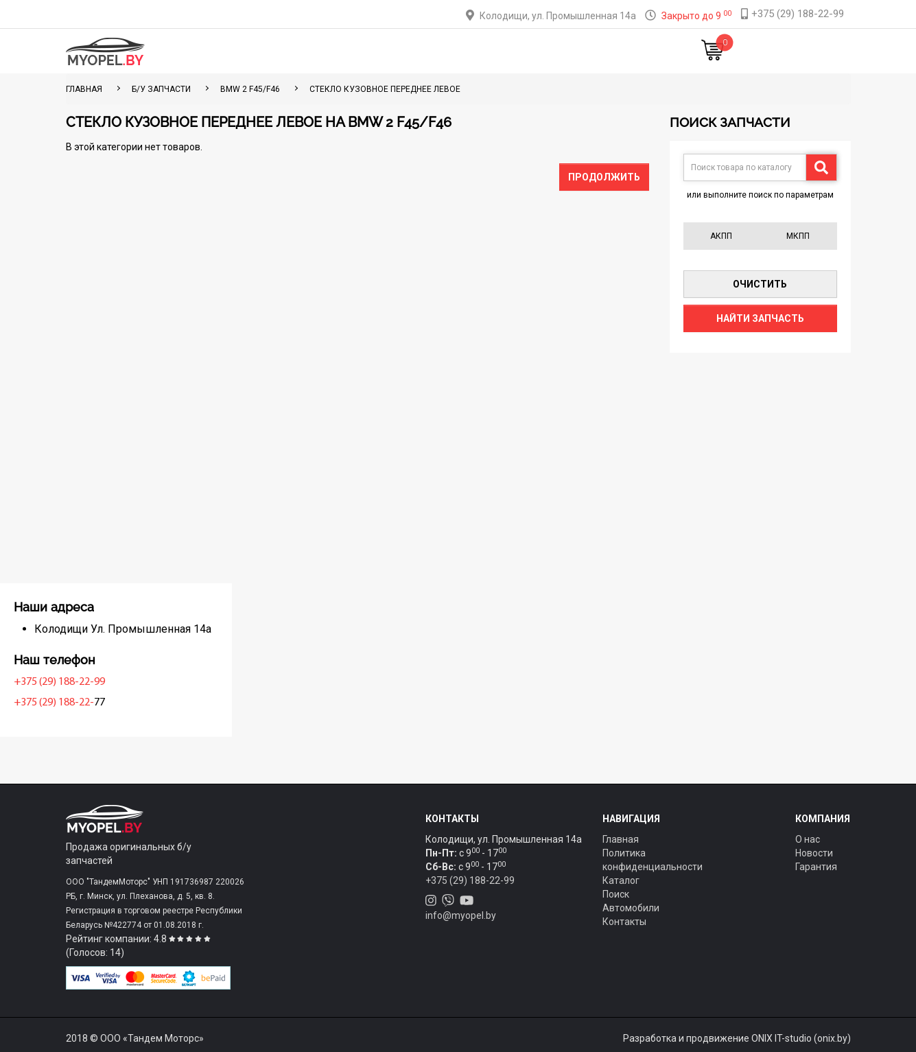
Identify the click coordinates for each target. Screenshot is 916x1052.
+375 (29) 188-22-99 (115, 682)
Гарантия (816, 866)
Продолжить (604, 177)
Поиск (615, 894)
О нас (807, 839)
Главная (250, 51)
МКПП (798, 236)
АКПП (721, 236)
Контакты (550, 51)
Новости (612, 51)
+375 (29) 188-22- (109, 702)
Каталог (307, 51)
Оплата (415, 51)
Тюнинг (362, 51)
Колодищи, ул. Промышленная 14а (558, 15)
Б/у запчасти (161, 89)
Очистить (760, 284)
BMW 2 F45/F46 (250, 89)
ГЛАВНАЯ (84, 89)
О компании (479, 51)
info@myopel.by (460, 915)
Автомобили (630, 907)
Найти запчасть (760, 318)
